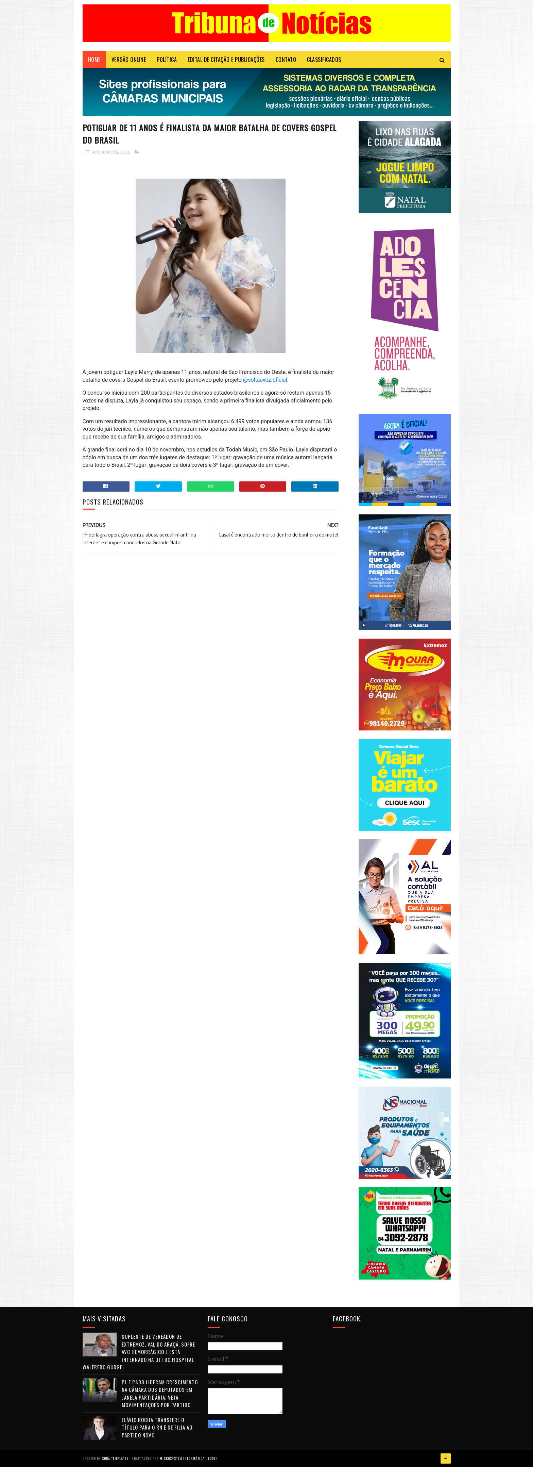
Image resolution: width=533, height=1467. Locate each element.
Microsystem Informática (182, 1458)
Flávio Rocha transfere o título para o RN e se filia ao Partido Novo (157, 1427)
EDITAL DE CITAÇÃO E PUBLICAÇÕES (226, 59)
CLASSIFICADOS (324, 59)
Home (94, 59)
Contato (286, 59)
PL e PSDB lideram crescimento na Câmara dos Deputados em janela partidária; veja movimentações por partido (160, 1393)
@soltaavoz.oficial (265, 380)
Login (213, 1458)
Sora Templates (115, 1458)
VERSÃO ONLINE (128, 59)
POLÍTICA (167, 59)
